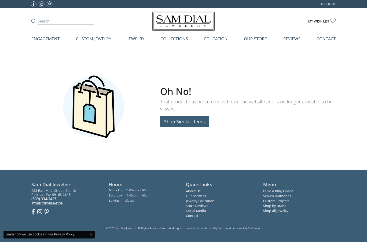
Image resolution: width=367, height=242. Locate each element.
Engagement (45, 39)
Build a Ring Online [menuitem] (278, 191)
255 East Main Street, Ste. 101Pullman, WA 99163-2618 (54, 197)
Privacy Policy (64, 234)
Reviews (292, 39)
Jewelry (136, 39)
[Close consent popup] (91, 234)
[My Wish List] (322, 21)
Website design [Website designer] (171, 228)
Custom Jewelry (93, 39)
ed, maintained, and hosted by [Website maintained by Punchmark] (199, 228)
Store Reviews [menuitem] (197, 206)
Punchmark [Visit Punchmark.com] (224, 228)
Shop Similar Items (184, 121)
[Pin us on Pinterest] (49, 4)
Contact (326, 39)
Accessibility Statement (247, 228)
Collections (174, 39)
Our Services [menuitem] (196, 196)
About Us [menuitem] (193, 191)
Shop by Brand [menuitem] (274, 206)
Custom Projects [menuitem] (276, 201)
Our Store (255, 39)
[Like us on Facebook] (34, 4)
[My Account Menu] (328, 4)
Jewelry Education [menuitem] (200, 201)
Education (216, 39)
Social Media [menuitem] (196, 210)
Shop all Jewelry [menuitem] (275, 210)
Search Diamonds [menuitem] (277, 196)
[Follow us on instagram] (41, 4)
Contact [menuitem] (192, 215)
